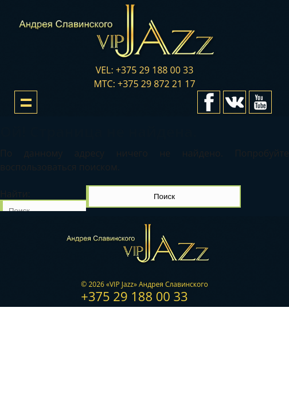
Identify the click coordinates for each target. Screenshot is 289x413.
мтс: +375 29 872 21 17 (144, 83)
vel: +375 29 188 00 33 (145, 70)
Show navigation (25, 102)
